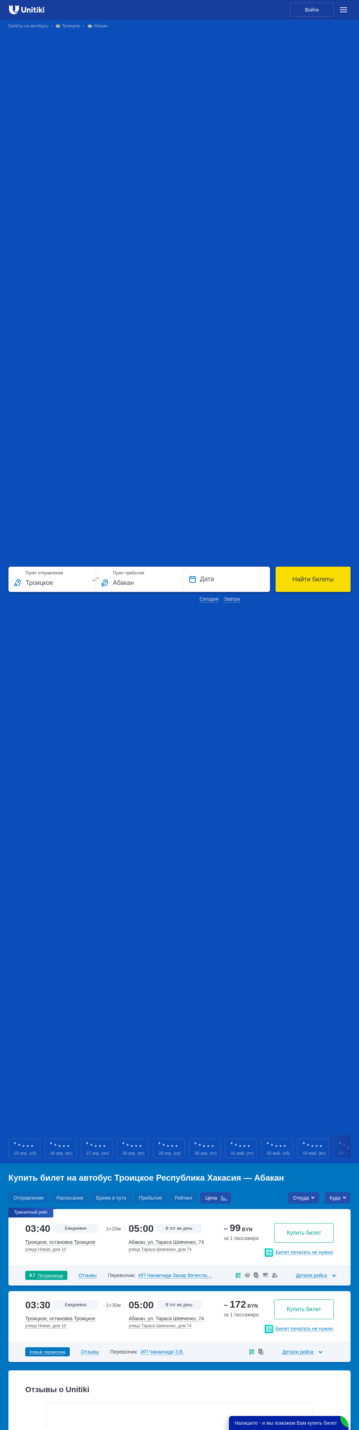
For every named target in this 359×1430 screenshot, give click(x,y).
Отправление (28, 1198)
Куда (335, 1198)
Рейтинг (183, 1198)
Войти (312, 10)
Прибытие (150, 1198)
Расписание (69, 1198)
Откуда (301, 1198)
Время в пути (111, 1198)
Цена (211, 1198)
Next (348, 1148)
